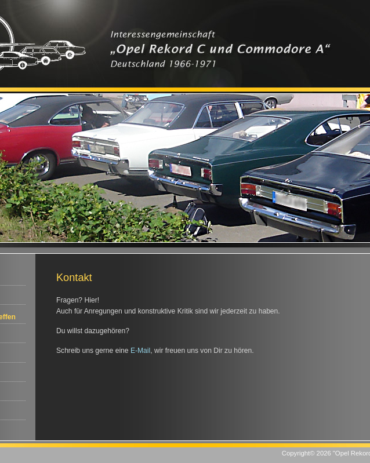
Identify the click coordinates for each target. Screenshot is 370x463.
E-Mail (140, 351)
